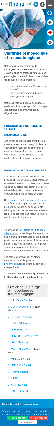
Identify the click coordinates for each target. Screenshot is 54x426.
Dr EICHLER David (18, 391)
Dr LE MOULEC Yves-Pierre (23, 335)
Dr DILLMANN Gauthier (21, 300)
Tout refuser (39, 418)
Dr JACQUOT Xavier (19, 323)
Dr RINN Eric (15, 378)
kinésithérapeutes (13, 263)
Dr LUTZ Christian (18, 342)
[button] (4, 3)
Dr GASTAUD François (20, 316)
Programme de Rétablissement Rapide (27, 200)
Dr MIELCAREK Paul (19, 358)
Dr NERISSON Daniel (19, 365)
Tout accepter (17, 418)
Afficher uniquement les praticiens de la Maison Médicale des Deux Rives (26, 275)
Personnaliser (27, 422)
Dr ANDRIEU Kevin (18, 384)
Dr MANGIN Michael (19, 348)
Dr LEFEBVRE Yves (18, 329)
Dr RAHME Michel (18, 371)
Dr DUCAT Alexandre (19, 306)
